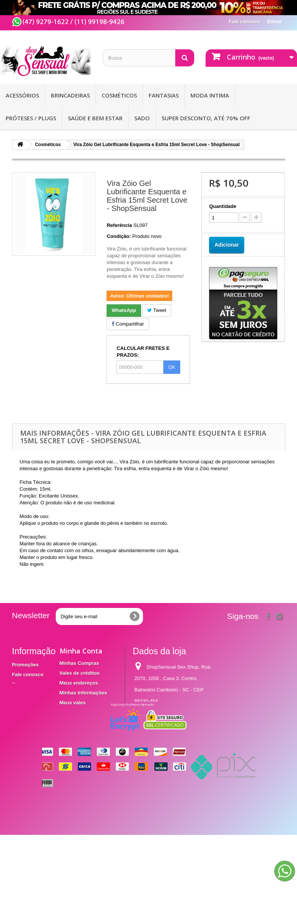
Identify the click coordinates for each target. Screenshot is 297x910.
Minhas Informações (83, 693)
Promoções (25, 665)
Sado (142, 118)
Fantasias (164, 95)
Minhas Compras (79, 663)
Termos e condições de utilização (28, 701)
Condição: (119, 236)
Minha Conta (81, 650)
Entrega (21, 684)
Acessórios (22, 95)
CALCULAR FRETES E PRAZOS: (142, 351)
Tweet (156, 310)
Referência (119, 225)
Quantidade (222, 206)
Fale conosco (244, 21)
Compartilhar (128, 324)
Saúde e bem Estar (95, 118)
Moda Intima (209, 95)
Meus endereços (79, 683)
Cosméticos (119, 95)
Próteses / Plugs (31, 118)
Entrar (274, 21)
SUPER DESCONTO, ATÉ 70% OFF (206, 118)
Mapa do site (27, 718)
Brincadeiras (70, 95)
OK (172, 367)
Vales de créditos (80, 673)
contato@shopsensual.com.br (167, 753)
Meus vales (73, 702)
